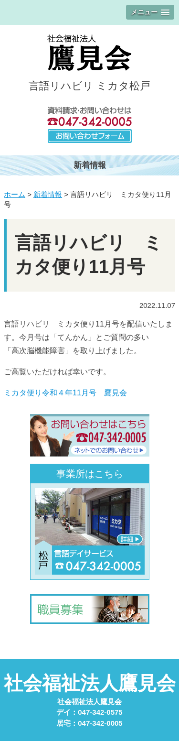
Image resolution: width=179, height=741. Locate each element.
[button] (150, 12)
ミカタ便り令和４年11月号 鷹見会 (65, 393)
